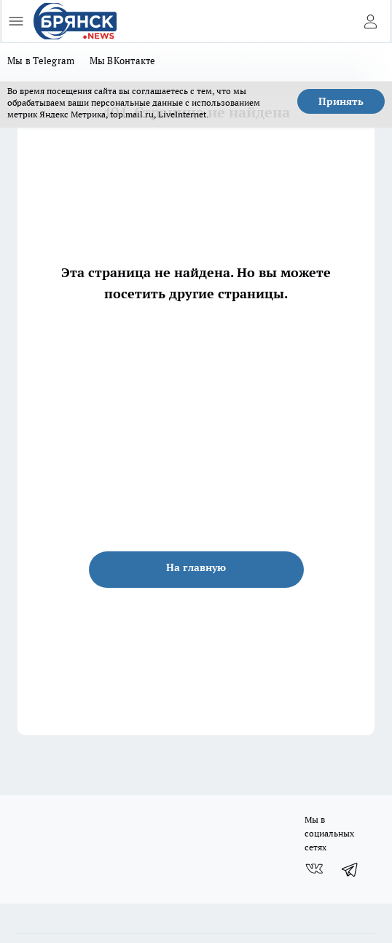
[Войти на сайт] (370, 21)
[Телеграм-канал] (350, 869)
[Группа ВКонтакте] (314, 869)
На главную (196, 567)
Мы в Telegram (41, 60)
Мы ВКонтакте (123, 60)
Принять (341, 101)
